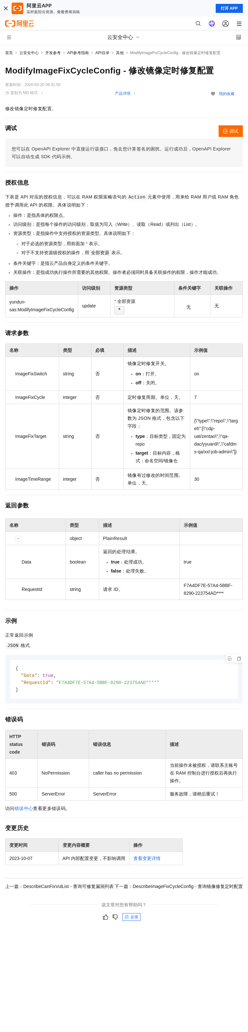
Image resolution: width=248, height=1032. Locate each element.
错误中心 (24, 809)
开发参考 (53, 53)
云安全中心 (29, 53)
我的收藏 (226, 94)
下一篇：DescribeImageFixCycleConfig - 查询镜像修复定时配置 (179, 887)
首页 (9, 53)
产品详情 (122, 93)
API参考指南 (78, 53)
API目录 (102, 53)
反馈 (131, 918)
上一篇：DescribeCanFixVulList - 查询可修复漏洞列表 (59, 887)
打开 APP (229, 8)
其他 (120, 53)
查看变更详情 (146, 859)
